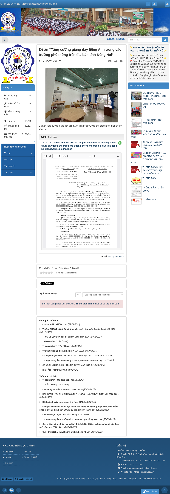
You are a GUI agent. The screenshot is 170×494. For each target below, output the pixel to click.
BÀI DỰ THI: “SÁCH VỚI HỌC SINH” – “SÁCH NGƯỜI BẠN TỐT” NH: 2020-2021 (80, 394)
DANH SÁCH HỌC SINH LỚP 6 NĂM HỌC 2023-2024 (154, 96)
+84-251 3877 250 (11, 4)
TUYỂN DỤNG (49, 384)
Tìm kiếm (9, 463)
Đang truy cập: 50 (23, 479)
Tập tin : (79, 145)
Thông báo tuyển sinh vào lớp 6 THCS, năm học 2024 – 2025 (71, 360)
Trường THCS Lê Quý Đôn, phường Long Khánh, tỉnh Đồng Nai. (107, 478)
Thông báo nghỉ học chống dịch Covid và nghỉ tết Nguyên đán (72, 419)
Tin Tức (27, 452)
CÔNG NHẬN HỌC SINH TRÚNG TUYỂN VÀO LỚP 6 (67, 365)
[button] (120, 143)
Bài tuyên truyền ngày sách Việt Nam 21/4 (62, 402)
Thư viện (8, 172)
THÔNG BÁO (48, 341)
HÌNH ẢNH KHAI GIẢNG (53, 370)
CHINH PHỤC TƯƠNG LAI (54, 324)
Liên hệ (8, 457)
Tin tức (7, 153)
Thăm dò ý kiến (31, 457)
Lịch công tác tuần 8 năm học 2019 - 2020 (62, 389)
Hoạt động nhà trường (15, 146)
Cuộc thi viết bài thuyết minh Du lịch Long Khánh (66, 432)
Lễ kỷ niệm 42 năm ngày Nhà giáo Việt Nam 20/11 (148, 134)
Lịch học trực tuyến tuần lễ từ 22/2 (59, 414)
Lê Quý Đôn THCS (116, 256)
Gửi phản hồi (150, 491)
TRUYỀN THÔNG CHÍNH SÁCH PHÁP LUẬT (63, 351)
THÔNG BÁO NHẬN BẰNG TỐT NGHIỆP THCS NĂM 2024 (152, 170)
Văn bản (8, 159)
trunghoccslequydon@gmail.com (41, 4)
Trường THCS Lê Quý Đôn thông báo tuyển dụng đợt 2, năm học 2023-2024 (78, 329)
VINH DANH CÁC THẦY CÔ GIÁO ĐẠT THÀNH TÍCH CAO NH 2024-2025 (148, 158)
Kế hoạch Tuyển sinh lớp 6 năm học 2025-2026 (152, 145)
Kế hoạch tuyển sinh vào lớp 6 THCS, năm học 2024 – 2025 (70, 356)
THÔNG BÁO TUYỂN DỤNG (55, 346)
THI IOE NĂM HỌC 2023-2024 (56, 380)
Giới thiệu (9, 452)
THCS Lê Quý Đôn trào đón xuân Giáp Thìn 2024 (65, 337)
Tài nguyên (9, 166)
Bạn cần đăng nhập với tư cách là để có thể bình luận (80, 303)
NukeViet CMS (155, 478)
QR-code (7, 479)
